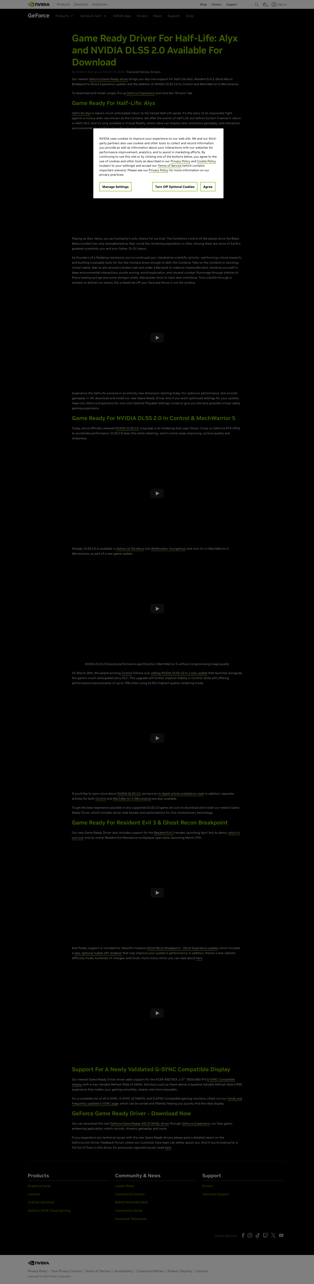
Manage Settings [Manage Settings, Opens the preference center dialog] (115, 187)
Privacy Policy (180, 161)
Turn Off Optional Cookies (174, 187)
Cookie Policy (206, 161)
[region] (158, 163)
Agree (207, 187)
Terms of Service (169, 165)
